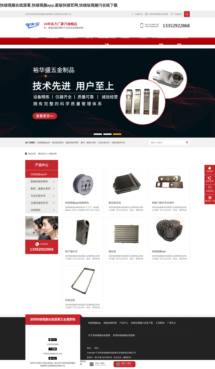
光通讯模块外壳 (118, 142)
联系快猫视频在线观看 (158, 14)
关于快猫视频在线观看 (161, 41)
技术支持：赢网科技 (122, 357)
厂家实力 (142, 37)
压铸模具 (36, 210)
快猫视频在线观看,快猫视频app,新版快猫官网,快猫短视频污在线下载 (59, 5)
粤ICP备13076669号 (103, 357)
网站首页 (34, 37)
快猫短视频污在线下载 (106, 41)
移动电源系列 (57, 142)
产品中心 (88, 37)
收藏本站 (139, 14)
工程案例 (124, 37)
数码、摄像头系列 (88, 142)
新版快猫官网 (70, 37)
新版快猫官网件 (72, 142)
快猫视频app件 (43, 142)
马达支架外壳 (104, 142)
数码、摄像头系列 (40, 188)
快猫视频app (52, 37)
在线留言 (178, 14)
